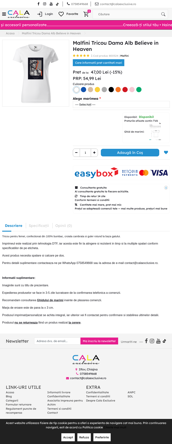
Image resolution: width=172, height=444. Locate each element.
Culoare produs (83, 84)
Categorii (12, 400)
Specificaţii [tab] (39, 225)
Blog (9, 396)
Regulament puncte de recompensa (21, 411)
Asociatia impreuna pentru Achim (65, 402)
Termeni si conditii (59, 408)
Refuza (84, 437)
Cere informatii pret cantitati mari (98, 62)
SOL (130, 396)
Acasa (10, 392)
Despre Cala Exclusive (100, 400)
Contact (52, 412)
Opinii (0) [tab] (63, 225)
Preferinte (102, 437)
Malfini (124, 55)
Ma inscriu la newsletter (99, 341)
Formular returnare (18, 404)
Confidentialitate (58, 396)
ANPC (131, 392)
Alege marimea (85, 98)
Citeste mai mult (115, 427)
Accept (68, 437)
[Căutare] (163, 14)
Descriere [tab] (13, 225)
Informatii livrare (58, 392)
